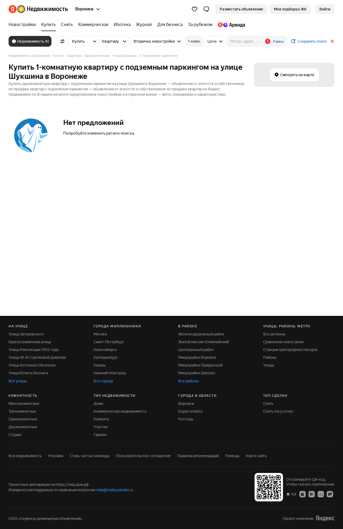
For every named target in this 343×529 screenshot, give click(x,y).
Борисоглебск (190, 411)
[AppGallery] (321, 494)
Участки (100, 427)
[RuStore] (330, 494)
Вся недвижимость (25, 456)
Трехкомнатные (22, 411)
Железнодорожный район (201, 334)
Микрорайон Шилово (196, 373)
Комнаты (101, 419)
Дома (98, 403)
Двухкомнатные (23, 427)
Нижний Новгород (110, 373)
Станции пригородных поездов (290, 349)
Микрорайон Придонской (200, 365)
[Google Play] (311, 494)
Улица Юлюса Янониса (28, 373)
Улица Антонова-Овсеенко (32, 365)
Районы (270, 357)
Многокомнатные (24, 403)
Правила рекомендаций (198, 456)
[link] (324, 9)
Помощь (232, 456)
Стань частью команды (90, 456)
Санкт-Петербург (109, 342)
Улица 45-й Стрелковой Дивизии (37, 357)
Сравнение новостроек (283, 342)
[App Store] (302, 494)
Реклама (55, 456)
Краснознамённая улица (30, 342)
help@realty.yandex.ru (114, 490)
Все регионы (274, 334)
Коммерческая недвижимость (120, 411)
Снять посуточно (278, 411)
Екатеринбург (106, 357)
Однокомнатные (23, 419)
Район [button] (278, 41)
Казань (100, 365)
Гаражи (100, 434)
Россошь (185, 419)
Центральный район (196, 349)
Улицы (268, 365)
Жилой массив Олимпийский (203, 342)
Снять (268, 403)
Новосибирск (105, 349)
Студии (15, 434)
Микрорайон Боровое (197, 357)
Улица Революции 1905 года (33, 349)
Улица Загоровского (26, 334)
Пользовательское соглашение (143, 456)
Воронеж (186, 403)
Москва (100, 334)
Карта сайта (256, 456)
